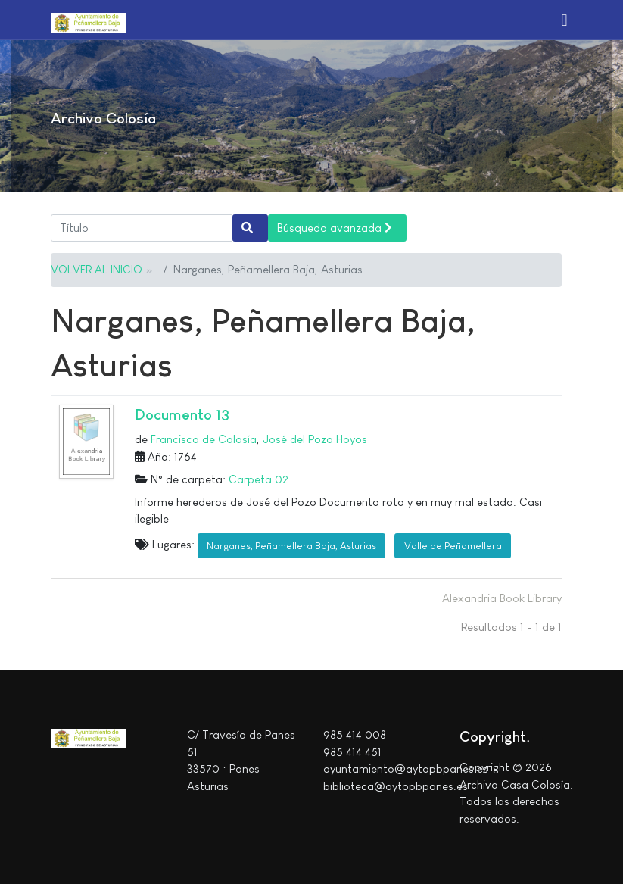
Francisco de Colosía (204, 439)
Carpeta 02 (258, 479)
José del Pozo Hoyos (315, 439)
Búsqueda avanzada (334, 227)
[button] (564, 19)
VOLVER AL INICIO (96, 269)
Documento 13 (182, 414)
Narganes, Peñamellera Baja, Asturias (291, 545)
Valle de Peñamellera (453, 545)
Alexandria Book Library (502, 598)
